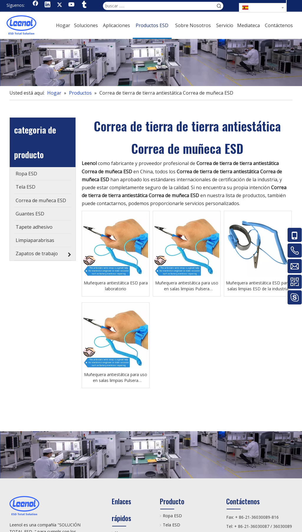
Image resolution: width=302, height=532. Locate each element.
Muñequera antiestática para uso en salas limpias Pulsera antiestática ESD (186, 286)
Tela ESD (171, 525)
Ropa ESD (172, 515)
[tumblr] (83, 5)
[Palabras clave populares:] (219, 6)
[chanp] (151, 62)
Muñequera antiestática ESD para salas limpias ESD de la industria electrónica (258, 286)
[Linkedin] (47, 5)
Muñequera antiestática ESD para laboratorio (116, 285)
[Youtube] (71, 5)
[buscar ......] (159, 6)
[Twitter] (59, 5)
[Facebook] (35, 5)
